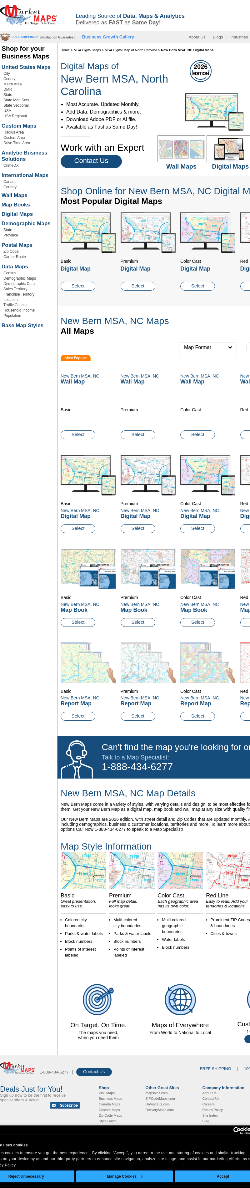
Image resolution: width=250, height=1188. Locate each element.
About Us (197, 37)
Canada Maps (109, 1104)
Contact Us (91, 161)
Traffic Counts (15, 305)
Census (9, 273)
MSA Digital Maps (87, 50)
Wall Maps (15, 195)
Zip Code (11, 251)
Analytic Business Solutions (24, 156)
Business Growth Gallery (108, 36)
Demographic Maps (26, 223)
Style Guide (108, 1121)
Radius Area (13, 132)
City (6, 73)
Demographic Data (19, 284)
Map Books (16, 205)
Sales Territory (15, 289)
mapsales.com (157, 1093)
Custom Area (14, 137)
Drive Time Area (16, 143)
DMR (7, 89)
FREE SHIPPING (215, 1068)
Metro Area (12, 84)
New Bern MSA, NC (80, 510)
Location (10, 299)
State (7, 95)
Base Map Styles (22, 325)
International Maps (25, 175)
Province (10, 235)
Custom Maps (19, 126)
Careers (208, 1104)
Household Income (19, 310)
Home (65, 50)
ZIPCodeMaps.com (160, 1098)
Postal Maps (17, 245)
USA (7, 111)
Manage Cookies (124, 1176)
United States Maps (26, 67)
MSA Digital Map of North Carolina (131, 50)
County (9, 79)
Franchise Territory (18, 294)
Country (10, 187)
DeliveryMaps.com (160, 1110)
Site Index (210, 1115)
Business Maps (110, 1098)
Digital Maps (17, 214)
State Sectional (16, 105)
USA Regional (15, 116)
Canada (10, 182)
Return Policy (212, 1110)
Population (12, 315)
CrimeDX (11, 165)
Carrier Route (14, 257)
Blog (205, 1121)
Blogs (218, 37)
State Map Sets (16, 100)
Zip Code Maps (110, 1115)
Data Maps (15, 267)
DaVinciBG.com (158, 1104)
